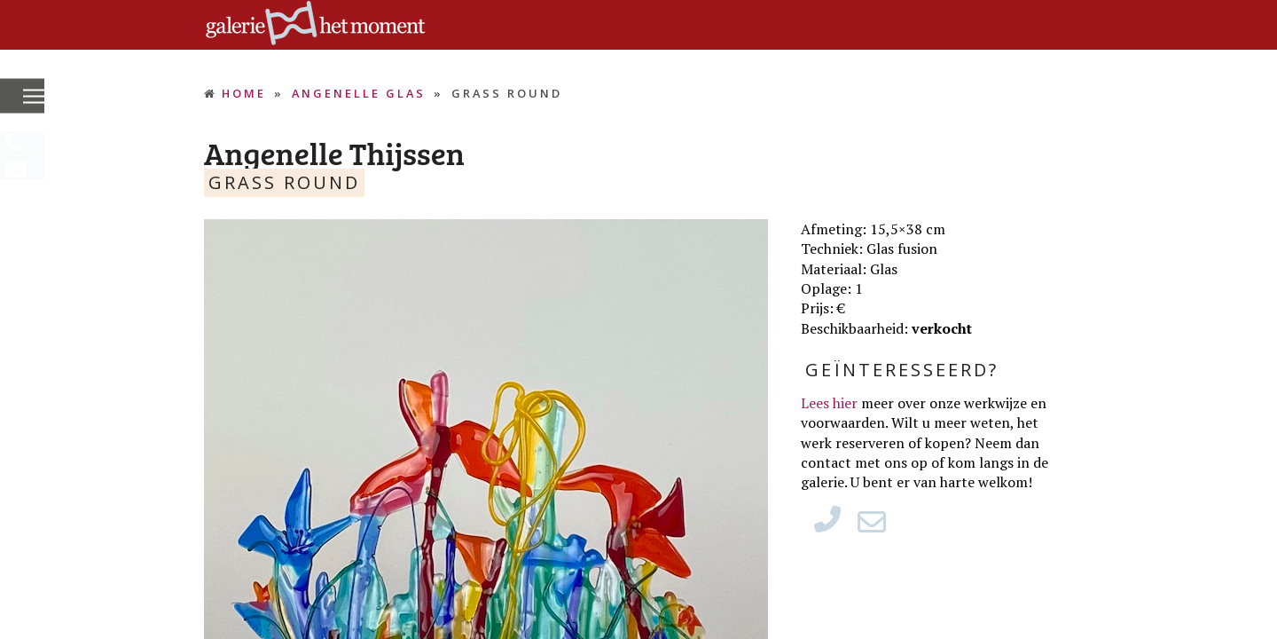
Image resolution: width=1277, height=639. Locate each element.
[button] (33, 97)
